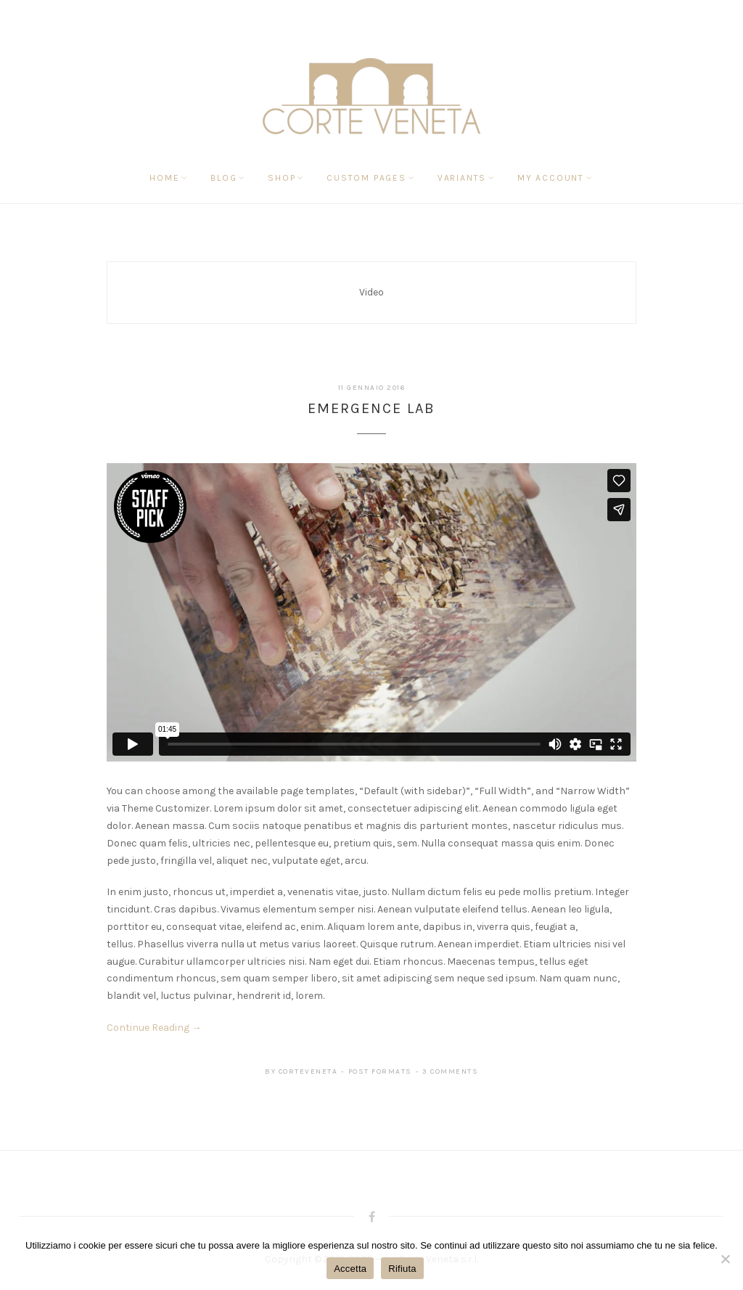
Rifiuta (402, 1268)
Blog (223, 178)
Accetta (350, 1268)
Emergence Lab (371, 408)
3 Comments (450, 1071)
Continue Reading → (154, 1027)
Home (164, 178)
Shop (281, 178)
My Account (550, 178)
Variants (462, 178)
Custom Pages (366, 178)
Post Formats (380, 1071)
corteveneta (308, 1071)
